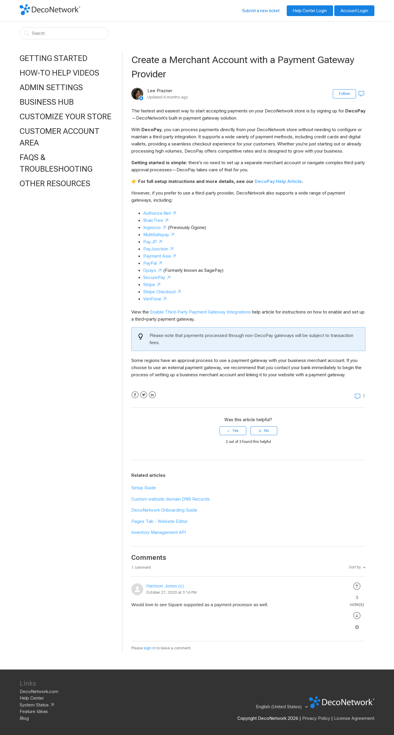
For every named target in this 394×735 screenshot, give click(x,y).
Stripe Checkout (159, 291)
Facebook (135, 395)
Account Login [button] (354, 10)
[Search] (64, 33)
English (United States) (279, 706)
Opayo (149, 270)
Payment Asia (157, 256)
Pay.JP (150, 242)
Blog (24, 718)
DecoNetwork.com (39, 691)
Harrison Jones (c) (165, 586)
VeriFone (152, 299)
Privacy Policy (316, 718)
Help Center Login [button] (310, 10)
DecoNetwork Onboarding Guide (164, 510)
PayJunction (155, 249)
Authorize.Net (157, 213)
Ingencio (152, 227)
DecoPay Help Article (278, 181)
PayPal (150, 263)
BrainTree (153, 220)
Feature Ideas (34, 711)
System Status (34, 705)
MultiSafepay (156, 234)
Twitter (143, 395)
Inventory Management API (158, 532)
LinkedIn (152, 395)
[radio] (233, 430)
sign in (150, 648)
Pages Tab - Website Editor (159, 521)
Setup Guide (143, 487)
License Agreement (354, 718)
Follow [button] (344, 94)
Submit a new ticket (261, 10)
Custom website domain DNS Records (170, 499)
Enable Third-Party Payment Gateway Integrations (200, 312)
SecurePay (154, 277)
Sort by (355, 567)
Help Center (32, 698)
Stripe (149, 284)
